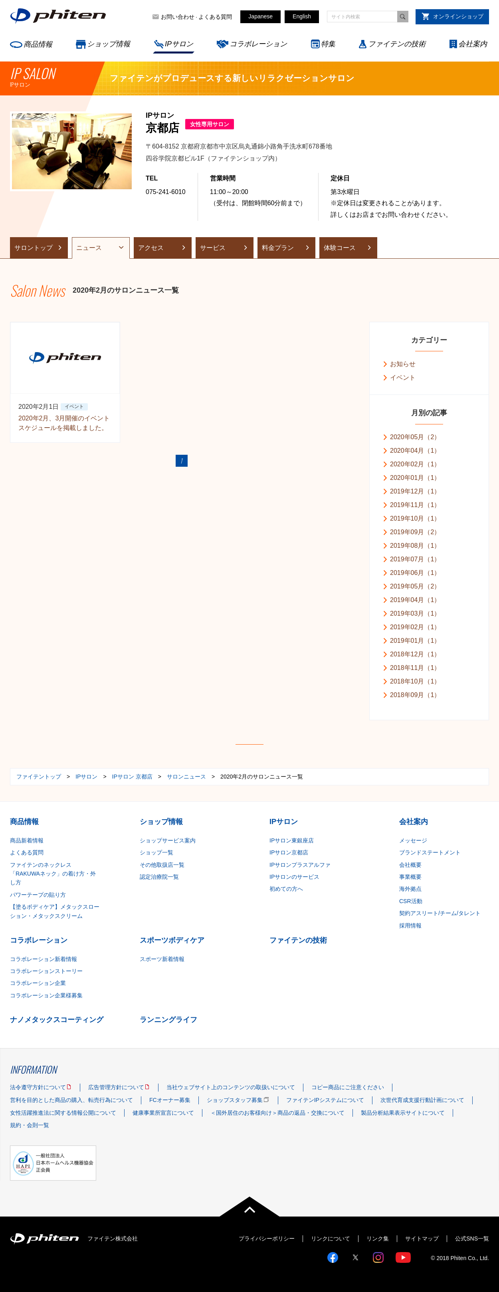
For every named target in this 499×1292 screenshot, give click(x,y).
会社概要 (410, 865)
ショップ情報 (108, 44)
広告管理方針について (116, 1087)
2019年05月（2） (415, 586)
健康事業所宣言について (163, 1113)
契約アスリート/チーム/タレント (440, 913)
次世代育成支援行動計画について (422, 1100)
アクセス (151, 247)
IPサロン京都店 (288, 852)
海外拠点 (410, 889)
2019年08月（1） (415, 545)
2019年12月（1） (415, 491)
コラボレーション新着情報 (43, 959)
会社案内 (472, 44)
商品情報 (38, 44)
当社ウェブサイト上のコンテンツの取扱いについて (230, 1087)
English (302, 16)
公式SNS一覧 (472, 1238)
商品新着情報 (27, 840)
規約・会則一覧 (29, 1125)
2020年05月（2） (415, 437)
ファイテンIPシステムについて (325, 1100)
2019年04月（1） (415, 599)
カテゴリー (429, 340)
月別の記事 (429, 413)
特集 (328, 44)
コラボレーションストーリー (46, 971)
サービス (213, 247)
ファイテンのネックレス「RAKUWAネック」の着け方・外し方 (53, 874)
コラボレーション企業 (38, 983)
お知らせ (403, 364)
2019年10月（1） (415, 518)
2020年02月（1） (415, 464)
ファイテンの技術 (397, 44)
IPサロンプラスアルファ (300, 865)
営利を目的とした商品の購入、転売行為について (71, 1100)
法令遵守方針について (38, 1087)
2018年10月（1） (415, 681)
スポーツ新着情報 (162, 959)
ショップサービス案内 (168, 840)
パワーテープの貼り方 (38, 895)
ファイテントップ (38, 776)
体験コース (340, 247)
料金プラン (278, 247)
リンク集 (377, 1238)
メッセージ (413, 840)
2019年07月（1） (415, 559)
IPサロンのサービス (294, 877)
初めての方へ (286, 889)
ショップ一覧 (156, 852)
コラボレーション (258, 44)
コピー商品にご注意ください (347, 1087)
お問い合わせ (177, 17)
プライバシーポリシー (267, 1238)
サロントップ (33, 247)
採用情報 (410, 925)
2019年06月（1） (415, 572)
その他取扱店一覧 (162, 865)
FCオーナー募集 (169, 1100)
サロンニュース (186, 776)
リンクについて (330, 1238)
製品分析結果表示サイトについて (403, 1113)
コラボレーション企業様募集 (46, 995)
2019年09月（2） (415, 532)
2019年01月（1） (415, 640)
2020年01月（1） (415, 477)
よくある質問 (215, 17)
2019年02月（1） (415, 627)
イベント (403, 377)
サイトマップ (422, 1238)
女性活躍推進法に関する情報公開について (63, 1113)
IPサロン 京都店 (132, 776)
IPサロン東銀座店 (291, 840)
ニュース (89, 247)
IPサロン (179, 44)
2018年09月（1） (415, 695)
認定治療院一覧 (159, 877)
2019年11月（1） (415, 504)
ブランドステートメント (430, 852)
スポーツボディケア (172, 940)
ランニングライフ (168, 1020)
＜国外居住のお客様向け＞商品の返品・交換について (277, 1113)
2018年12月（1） (415, 654)
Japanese (260, 16)
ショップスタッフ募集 (235, 1100)
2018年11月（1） (415, 667)
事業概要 (410, 877)
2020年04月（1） (415, 450)
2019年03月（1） (415, 613)
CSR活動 (410, 901)
